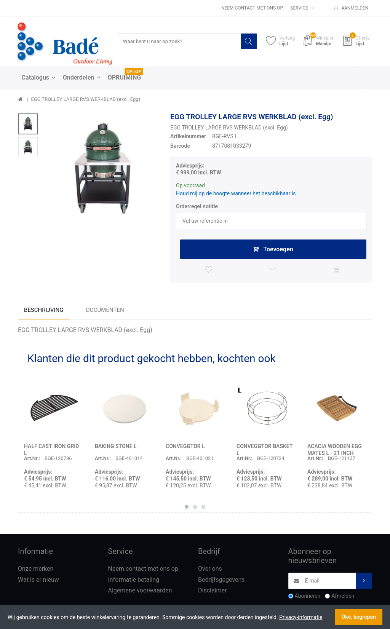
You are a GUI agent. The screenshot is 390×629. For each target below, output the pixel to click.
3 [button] (203, 508)
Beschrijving (43, 311)
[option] (102, 169)
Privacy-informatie (300, 617)
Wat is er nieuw (38, 580)
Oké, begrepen (359, 617)
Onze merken (35, 569)
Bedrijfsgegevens (221, 580)
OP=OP (133, 72)
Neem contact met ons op (252, 8)
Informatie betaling (134, 580)
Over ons (210, 569)
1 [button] (187, 508)
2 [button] (195, 508)
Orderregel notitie (197, 206)
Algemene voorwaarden (140, 591)
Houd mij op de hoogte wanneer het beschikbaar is (236, 193)
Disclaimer (212, 591)
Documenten (105, 311)
